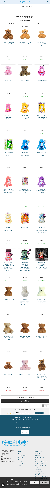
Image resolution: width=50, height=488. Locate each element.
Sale (19, 465)
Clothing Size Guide (41, 476)
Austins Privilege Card (40, 466)
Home (19, 451)
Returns (37, 455)
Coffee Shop (39, 471)
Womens (20, 457)
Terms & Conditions (41, 461)
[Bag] (47, 1)
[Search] (4, 2)
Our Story (38, 469)
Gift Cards (21, 463)
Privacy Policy (39, 457)
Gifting (20, 461)
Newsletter (39, 463)
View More (25, 401)
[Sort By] (12, 23)
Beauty (20, 453)
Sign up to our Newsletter (25, 418)
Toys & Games (22, 455)
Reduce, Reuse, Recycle (39, 473)
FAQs (36, 459)
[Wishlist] (7, 2)
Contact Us (38, 451)
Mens (19, 459)
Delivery (37, 453)
